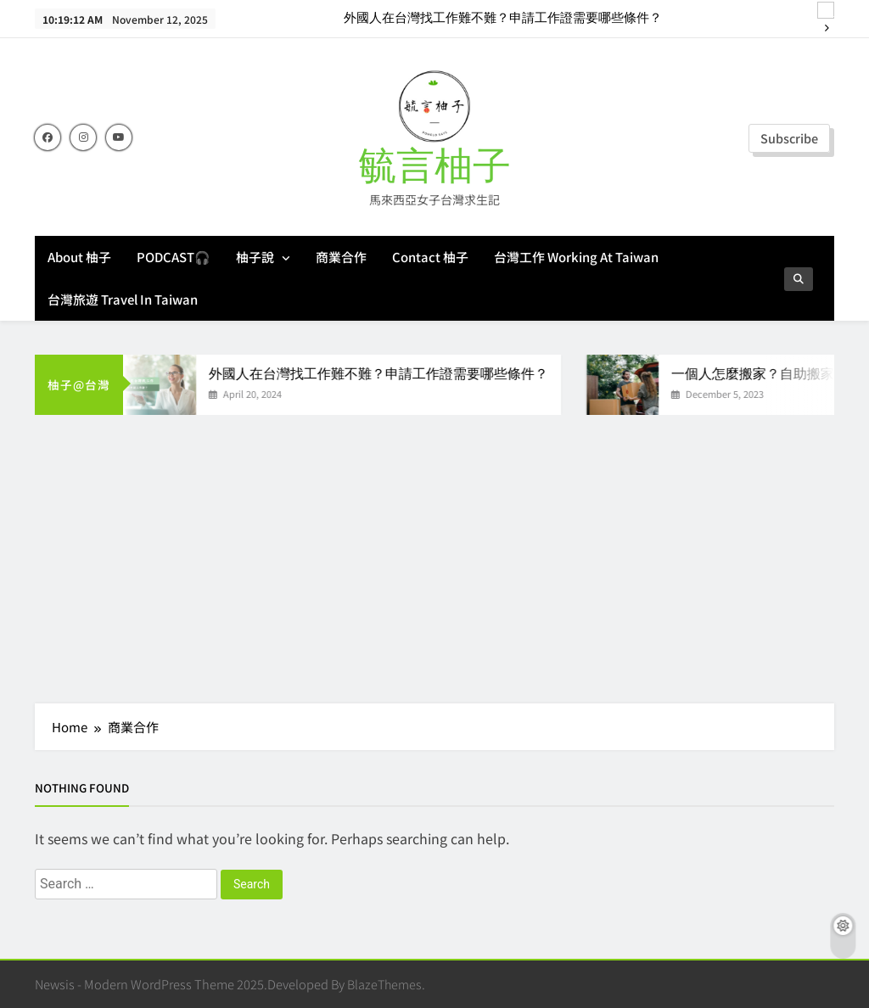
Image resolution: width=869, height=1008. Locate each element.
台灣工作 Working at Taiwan (576, 257)
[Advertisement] (434, 550)
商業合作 (341, 257)
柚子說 (255, 257)
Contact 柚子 (430, 257)
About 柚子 (79, 257)
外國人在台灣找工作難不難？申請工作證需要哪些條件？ (503, 18)
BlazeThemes (384, 984)
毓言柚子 (434, 167)
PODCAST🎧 (173, 257)
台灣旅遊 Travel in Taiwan (123, 299)
